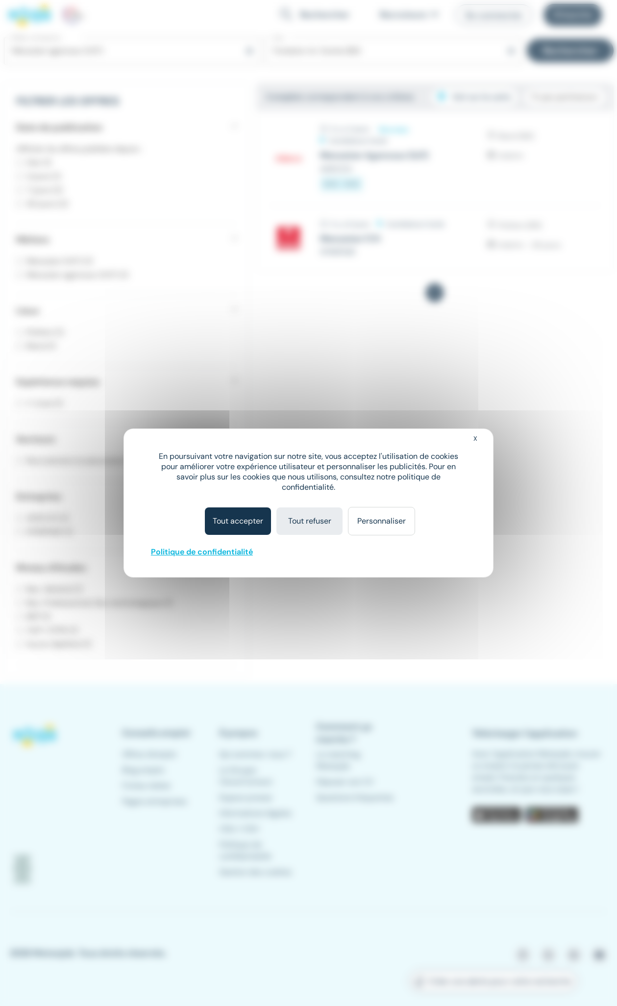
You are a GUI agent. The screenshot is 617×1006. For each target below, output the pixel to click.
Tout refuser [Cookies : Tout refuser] (309, 521)
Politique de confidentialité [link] (202, 552)
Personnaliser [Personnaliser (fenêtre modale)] (381, 521)
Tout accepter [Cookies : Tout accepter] (238, 521)
